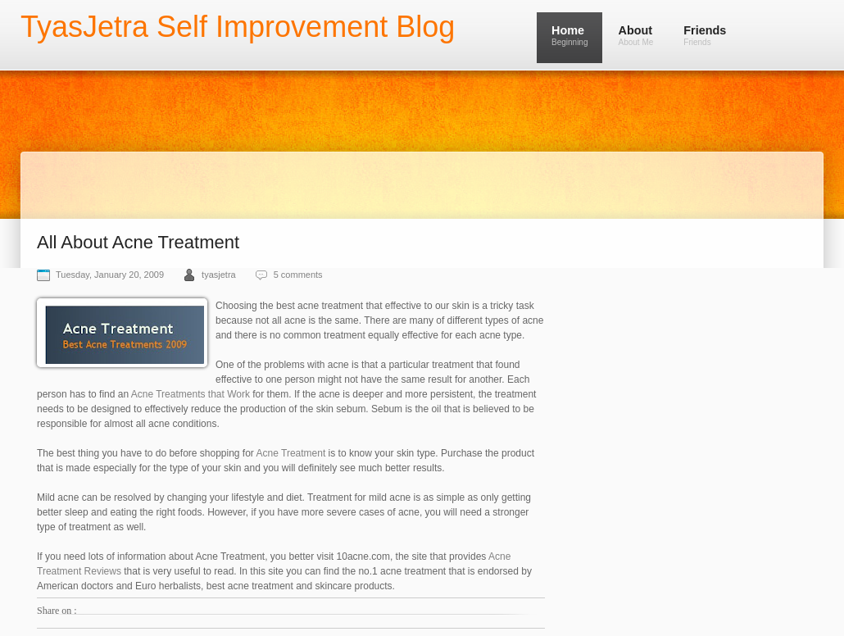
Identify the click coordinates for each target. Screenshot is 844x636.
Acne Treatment (291, 453)
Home (569, 35)
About (635, 35)
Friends (704, 35)
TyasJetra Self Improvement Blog (237, 26)
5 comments (298, 274)
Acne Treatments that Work (190, 394)
